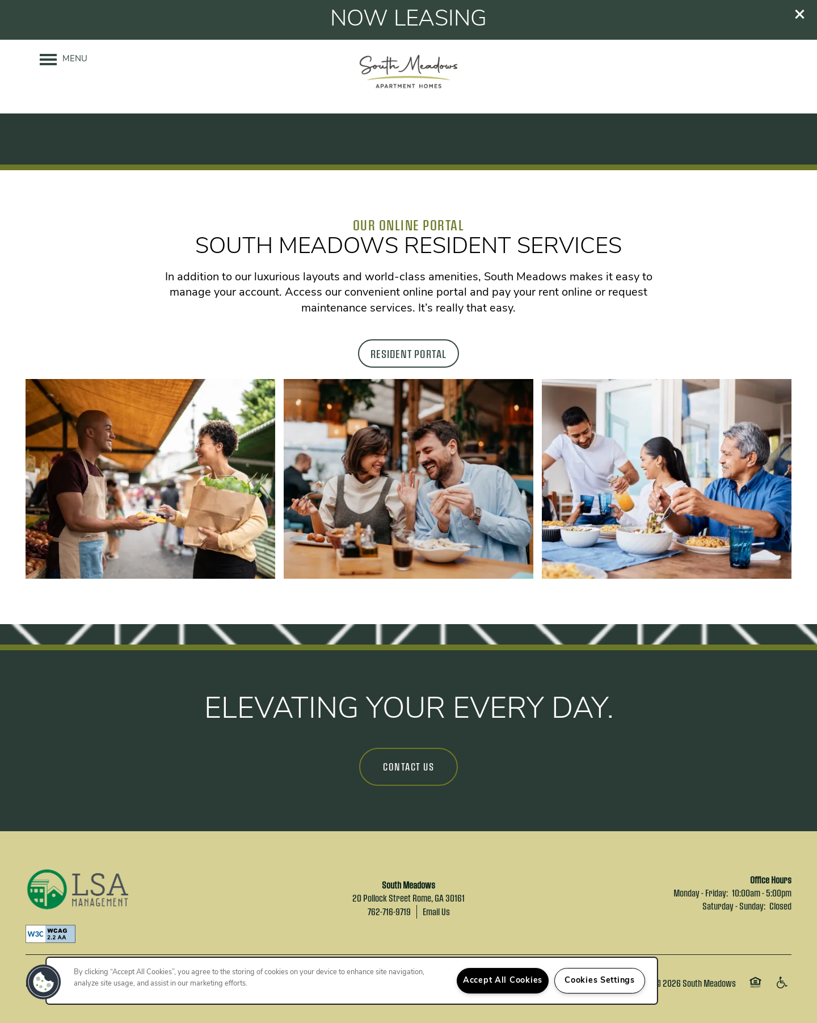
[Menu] (63, 59)
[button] (800, 14)
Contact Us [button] (408, 766)
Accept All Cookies (502, 980)
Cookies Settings (600, 980)
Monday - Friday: (700, 892)
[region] (351, 981)
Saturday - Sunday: (733, 905)
